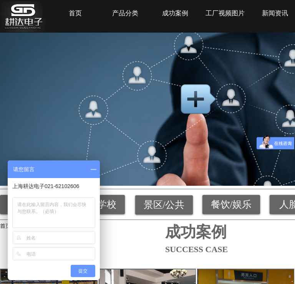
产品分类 (125, 13)
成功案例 (175, 13)
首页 (75, 13)
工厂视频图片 (225, 13)
